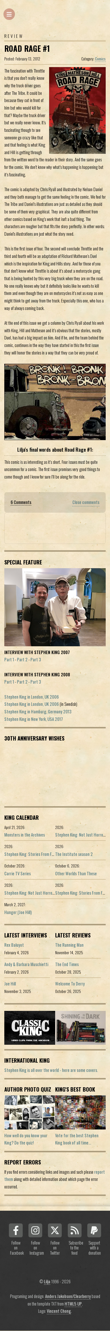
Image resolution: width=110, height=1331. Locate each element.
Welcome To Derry (70, 984)
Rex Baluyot (14, 945)
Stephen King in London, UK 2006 (31, 697)
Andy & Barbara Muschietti (26, 964)
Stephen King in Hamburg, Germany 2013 (38, 711)
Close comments (85, 502)
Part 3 (35, 659)
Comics (100, 59)
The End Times (67, 964)
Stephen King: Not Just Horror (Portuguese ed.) (43, 893)
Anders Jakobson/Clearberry (68, 1296)
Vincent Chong (59, 1311)
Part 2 (22, 659)
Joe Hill (10, 984)
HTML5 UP (73, 1304)
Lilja (47, 1281)
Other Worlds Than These (76, 873)
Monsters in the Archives (24, 835)
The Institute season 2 (74, 854)
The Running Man (69, 945)
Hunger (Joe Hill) (18, 912)
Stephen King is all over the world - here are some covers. (51, 1070)
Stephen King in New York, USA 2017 (33, 719)
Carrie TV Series (17, 873)
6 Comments (21, 502)
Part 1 (9, 659)
